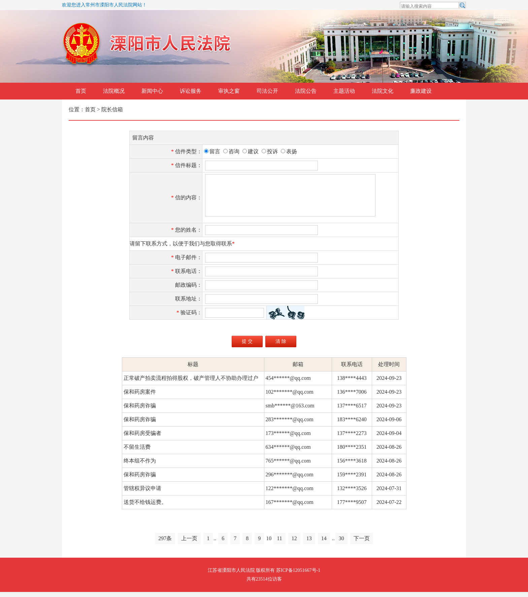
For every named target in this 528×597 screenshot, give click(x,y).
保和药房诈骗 (139, 410)
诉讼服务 (190, 91)
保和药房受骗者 (141, 438)
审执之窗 (229, 91)
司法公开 (267, 91)
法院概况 (114, 91)
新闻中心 (152, 91)
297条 (165, 543)
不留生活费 (136, 452)
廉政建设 (421, 91)
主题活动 (344, 91)
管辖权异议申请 (141, 493)
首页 (80, 91)
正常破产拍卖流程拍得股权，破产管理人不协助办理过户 (190, 383)
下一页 (362, 543)
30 (341, 543)
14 (324, 543)
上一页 (189, 543)
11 (279, 543)
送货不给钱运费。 (144, 507)
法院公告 (306, 91)
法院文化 (382, 91)
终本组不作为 (139, 466)
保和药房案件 (139, 397)
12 (294, 543)
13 (309, 543)
